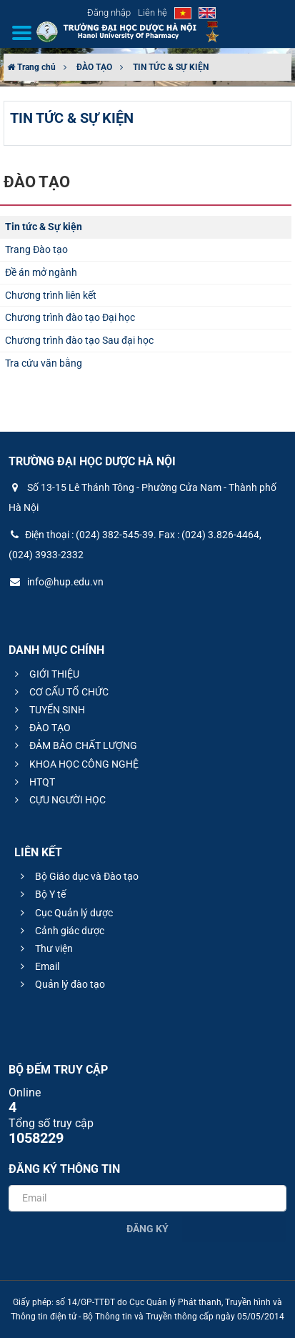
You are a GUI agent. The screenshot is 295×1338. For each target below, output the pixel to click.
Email (37, 966)
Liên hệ (152, 12)
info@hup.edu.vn (56, 582)
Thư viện (44, 948)
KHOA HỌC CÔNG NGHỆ (75, 764)
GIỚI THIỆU (45, 674)
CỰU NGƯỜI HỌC (58, 800)
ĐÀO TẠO (94, 67)
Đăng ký (147, 1228)
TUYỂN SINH (48, 709)
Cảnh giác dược (60, 930)
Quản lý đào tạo (60, 984)
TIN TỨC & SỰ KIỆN (171, 67)
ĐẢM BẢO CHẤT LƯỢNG (74, 745)
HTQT (33, 782)
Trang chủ (31, 67)
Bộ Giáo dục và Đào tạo (77, 876)
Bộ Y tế (41, 894)
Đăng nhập (109, 12)
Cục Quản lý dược (64, 912)
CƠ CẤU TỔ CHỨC (60, 692)
